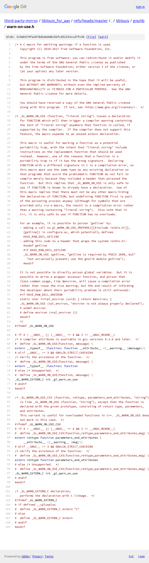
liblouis (122, 20)
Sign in (140, 7)
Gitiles (25, 556)
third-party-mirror (21, 20)
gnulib (139, 20)
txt (131, 556)
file (91, 37)
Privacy (37, 556)
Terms (49, 556)
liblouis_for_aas (56, 20)
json (141, 556)
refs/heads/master (91, 20)
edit (103, 37)
